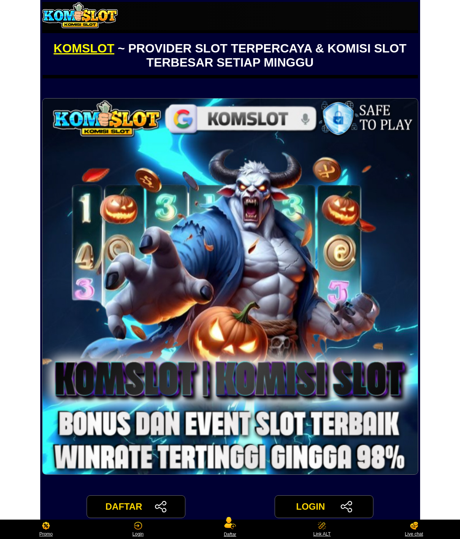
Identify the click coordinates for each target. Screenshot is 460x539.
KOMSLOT (84, 48)
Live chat (414, 529)
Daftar (230, 529)
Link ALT (322, 529)
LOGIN (324, 506)
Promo (45, 529)
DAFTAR (136, 506)
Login (138, 529)
